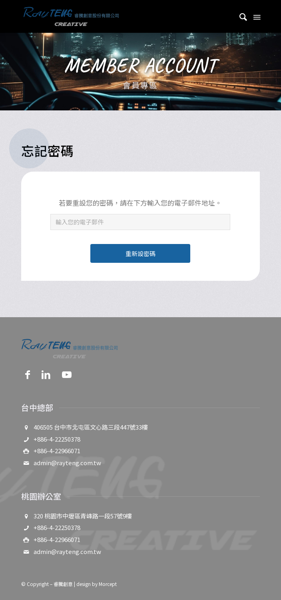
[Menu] (256, 16)
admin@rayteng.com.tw (67, 462)
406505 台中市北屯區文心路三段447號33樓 (91, 427)
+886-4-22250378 (57, 439)
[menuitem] (239, 16)
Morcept (108, 583)
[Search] (239, 16)
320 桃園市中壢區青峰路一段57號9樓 (83, 516)
